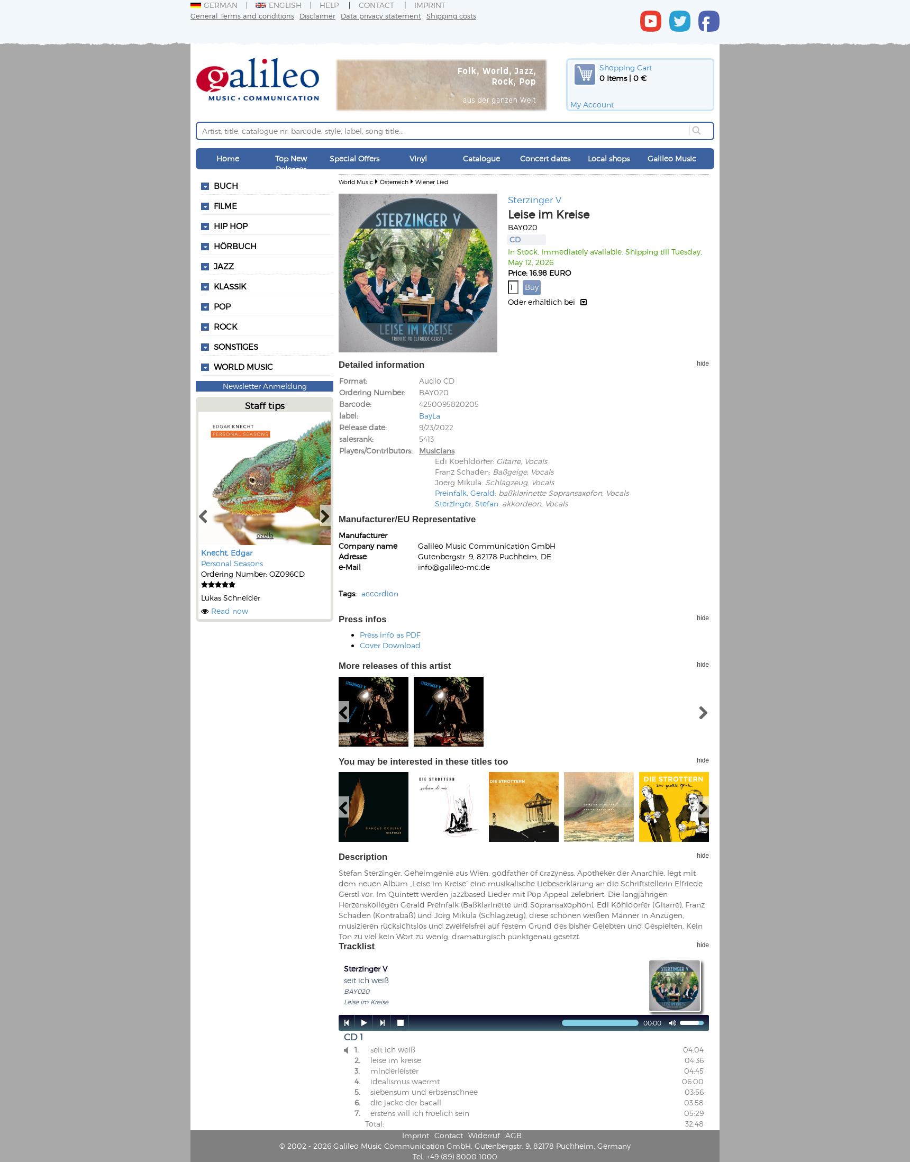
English (279, 5)
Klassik (230, 286)
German (214, 5)
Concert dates (545, 158)
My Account (592, 104)
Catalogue (481, 158)
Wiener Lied (431, 181)
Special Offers (354, 158)
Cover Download (390, 645)
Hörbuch (235, 246)
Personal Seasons (232, 563)
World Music (243, 366)
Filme (225, 206)
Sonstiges (236, 346)
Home (227, 158)
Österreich (394, 181)
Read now (229, 610)
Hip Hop (231, 226)
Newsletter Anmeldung (265, 386)
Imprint (429, 5)
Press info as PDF (390, 634)
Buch (226, 185)
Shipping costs (451, 16)
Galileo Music (672, 158)
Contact (376, 5)
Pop (222, 306)
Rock (225, 326)
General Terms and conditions (242, 16)
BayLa (429, 415)
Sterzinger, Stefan (466, 503)
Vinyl (418, 158)
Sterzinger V (534, 199)
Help (329, 5)
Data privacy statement (381, 16)
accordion (379, 593)
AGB (513, 1135)
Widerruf (484, 1135)
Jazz (224, 266)
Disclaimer (317, 16)
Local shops (609, 158)
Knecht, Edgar (226, 552)
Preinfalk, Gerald (465, 492)
